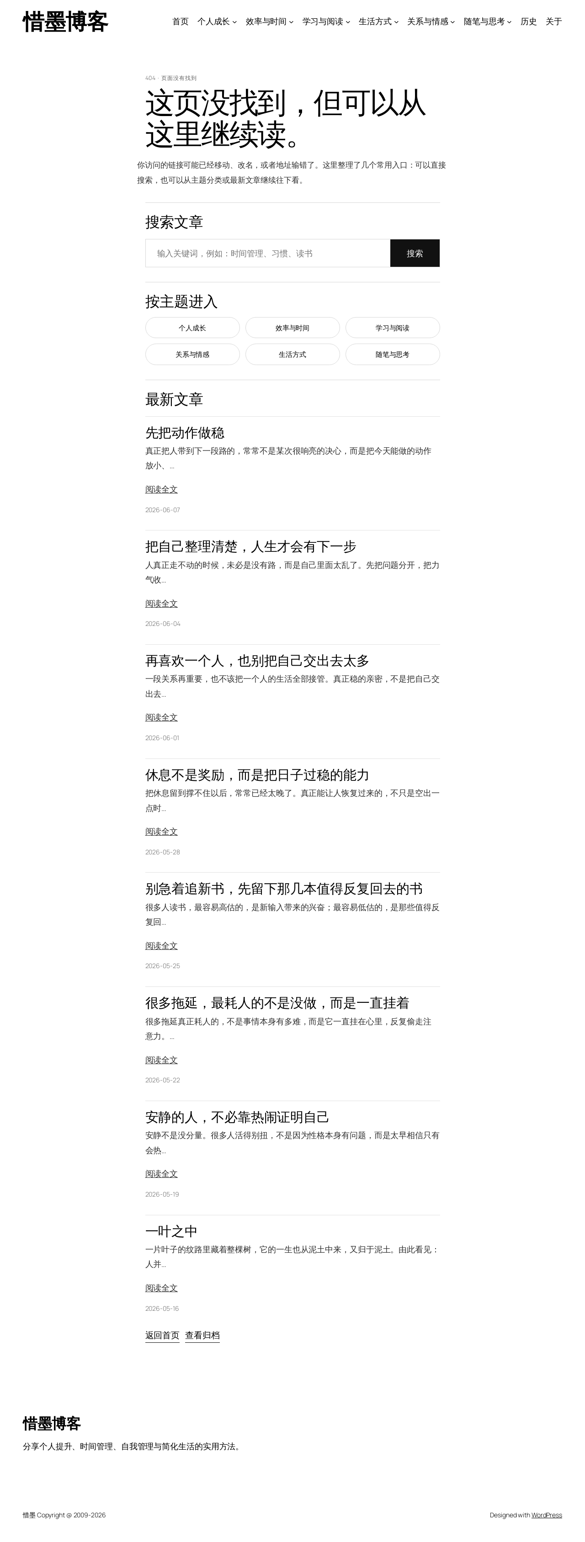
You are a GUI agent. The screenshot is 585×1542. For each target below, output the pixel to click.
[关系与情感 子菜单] (452, 21)
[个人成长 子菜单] (234, 21)
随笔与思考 (393, 354)
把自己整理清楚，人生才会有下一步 (250, 546)
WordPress (547, 1514)
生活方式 (292, 354)
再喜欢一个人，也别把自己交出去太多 (257, 660)
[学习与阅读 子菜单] (348, 21)
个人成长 (192, 328)
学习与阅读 (393, 328)
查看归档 (202, 1335)
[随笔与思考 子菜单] (509, 21)
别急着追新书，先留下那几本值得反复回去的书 (284, 888)
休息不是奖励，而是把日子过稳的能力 (257, 774)
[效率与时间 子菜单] (291, 21)
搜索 (415, 253)
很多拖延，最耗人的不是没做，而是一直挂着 (277, 1002)
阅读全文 (161, 488)
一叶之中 (171, 1231)
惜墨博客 (65, 21)
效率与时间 (293, 328)
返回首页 (162, 1335)
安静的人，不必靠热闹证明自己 (237, 1116)
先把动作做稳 (184, 432)
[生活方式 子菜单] (396, 21)
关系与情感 (193, 354)
